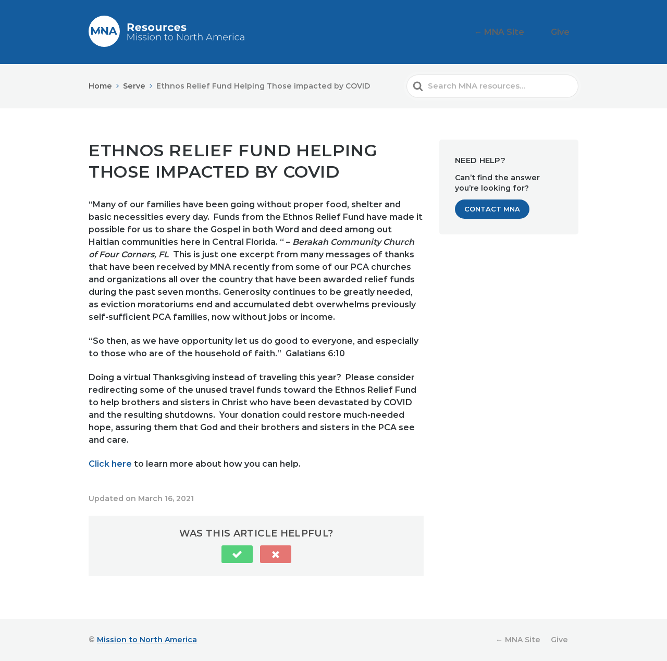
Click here (110, 464)
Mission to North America (147, 639)
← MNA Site (515, 32)
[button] (237, 554)
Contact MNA (492, 209)
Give (565, 32)
